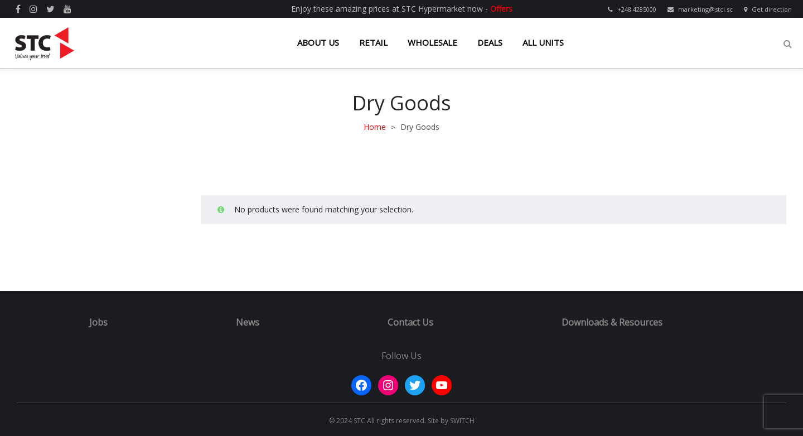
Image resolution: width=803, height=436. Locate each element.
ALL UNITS (543, 42)
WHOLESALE (432, 42)
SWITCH (462, 420)
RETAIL (373, 42)
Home (375, 127)
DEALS (489, 42)
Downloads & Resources (612, 322)
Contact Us (410, 322)
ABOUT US (318, 42)
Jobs (98, 322)
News (247, 322)
